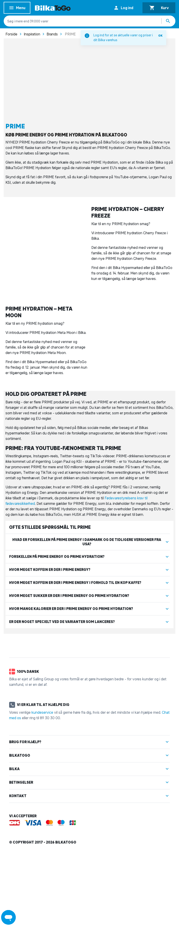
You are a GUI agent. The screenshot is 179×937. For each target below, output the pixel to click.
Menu (17, 8)
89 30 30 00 (50, 791)
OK (160, 35)
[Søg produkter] (168, 21)
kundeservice (42, 786)
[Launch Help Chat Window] (8, 917)
